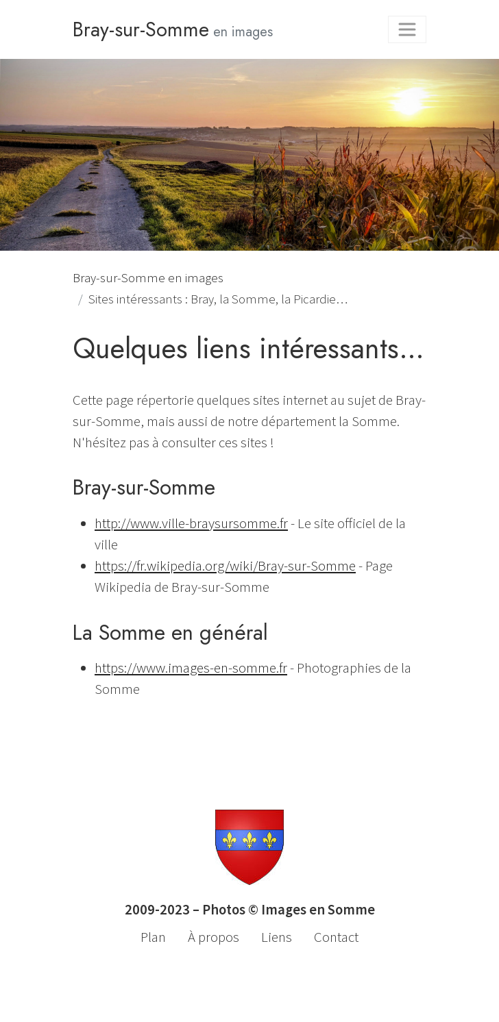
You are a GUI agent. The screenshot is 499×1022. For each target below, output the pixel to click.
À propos (213, 937)
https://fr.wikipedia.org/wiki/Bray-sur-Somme (225, 566)
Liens (276, 937)
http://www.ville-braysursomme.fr (191, 523)
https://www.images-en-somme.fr (191, 668)
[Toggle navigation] (407, 29)
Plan (153, 937)
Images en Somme (318, 910)
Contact (336, 937)
